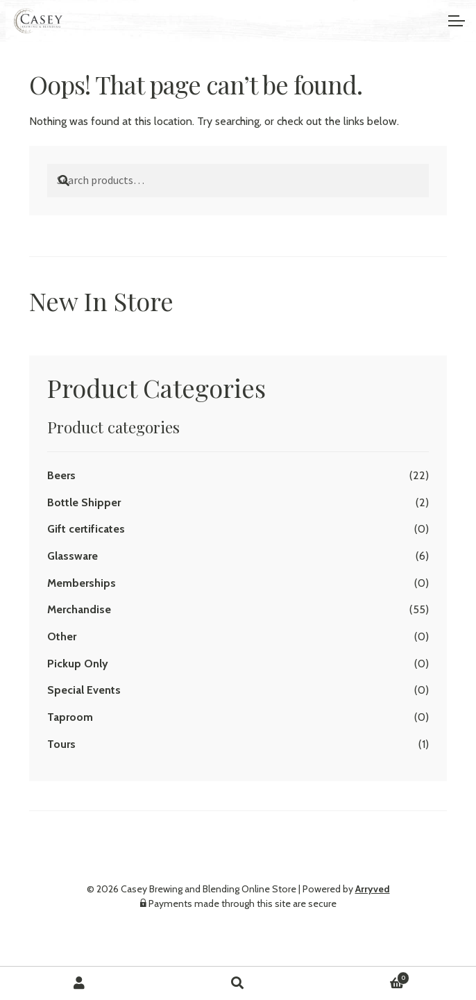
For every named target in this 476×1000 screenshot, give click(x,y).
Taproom (70, 717)
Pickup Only (77, 663)
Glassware (72, 555)
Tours (61, 744)
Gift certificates (86, 528)
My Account (79, 983)
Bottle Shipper (84, 502)
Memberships (81, 583)
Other (61, 636)
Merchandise (79, 609)
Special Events (84, 690)
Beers (61, 475)
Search (238, 983)
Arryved (372, 889)
